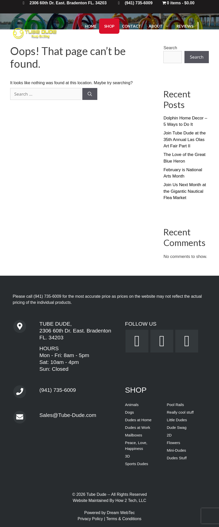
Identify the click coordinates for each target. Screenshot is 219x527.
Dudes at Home (138, 420)
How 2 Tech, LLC (130, 500)
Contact (131, 26)
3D (127, 456)
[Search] (89, 94)
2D (169, 435)
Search (197, 57)
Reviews (185, 26)
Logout (112, 41)
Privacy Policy (90, 519)
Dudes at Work (137, 427)
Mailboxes (133, 435)
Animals (131, 404)
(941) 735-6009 (47, 296)
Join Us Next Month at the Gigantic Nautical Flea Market (184, 191)
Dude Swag (176, 427)
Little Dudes (177, 420)
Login (91, 41)
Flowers (173, 443)
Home (91, 26)
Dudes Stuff (176, 458)
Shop (109, 26)
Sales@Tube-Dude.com (67, 415)
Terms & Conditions (124, 519)
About (161, 26)
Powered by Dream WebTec (109, 513)
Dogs (129, 412)
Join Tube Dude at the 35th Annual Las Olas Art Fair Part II (184, 139)
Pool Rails (175, 404)
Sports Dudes (136, 464)
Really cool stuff (180, 412)
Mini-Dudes (176, 450)
